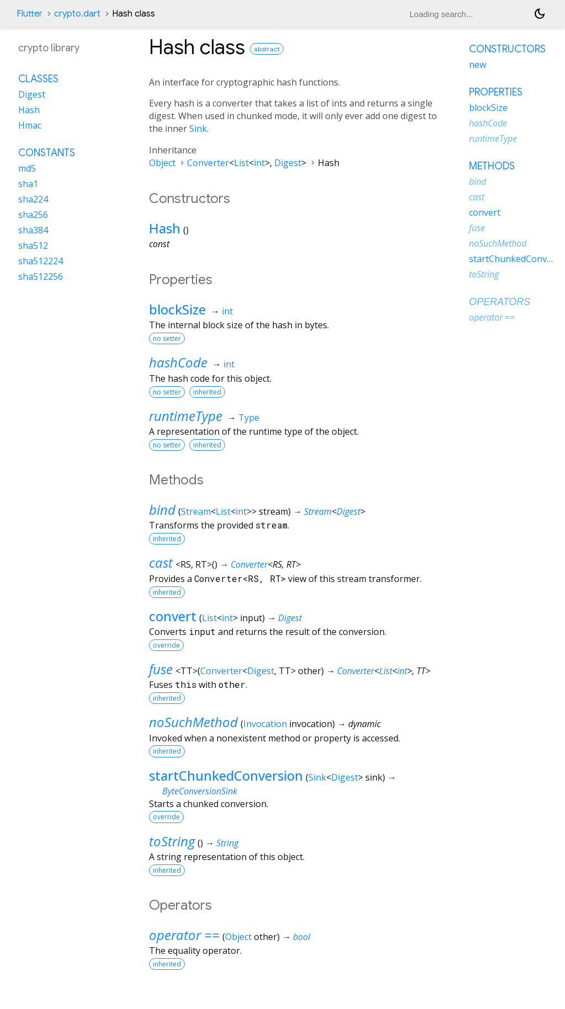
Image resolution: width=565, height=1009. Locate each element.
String (227, 843)
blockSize (177, 309)
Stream (196, 511)
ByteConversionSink (199, 791)
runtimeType (185, 416)
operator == (184, 935)
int (259, 163)
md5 (27, 168)
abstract (267, 49)
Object (162, 163)
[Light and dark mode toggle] (539, 14)
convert (172, 616)
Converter (208, 163)
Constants (46, 153)
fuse (161, 669)
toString (172, 841)
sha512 (33, 245)
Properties (496, 92)
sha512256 (40, 276)
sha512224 (40, 261)
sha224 (33, 199)
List (241, 163)
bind (162, 509)
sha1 (28, 184)
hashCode (178, 362)
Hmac (29, 125)
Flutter (29, 13)
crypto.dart (77, 13)
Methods (492, 166)
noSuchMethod (193, 722)
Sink (198, 128)
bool (301, 937)
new (477, 64)
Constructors (507, 49)
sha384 (33, 230)
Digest (287, 163)
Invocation (265, 724)
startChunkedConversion (226, 775)
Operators (499, 301)
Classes (38, 79)
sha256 (33, 215)
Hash (164, 228)
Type (248, 418)
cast (161, 562)
